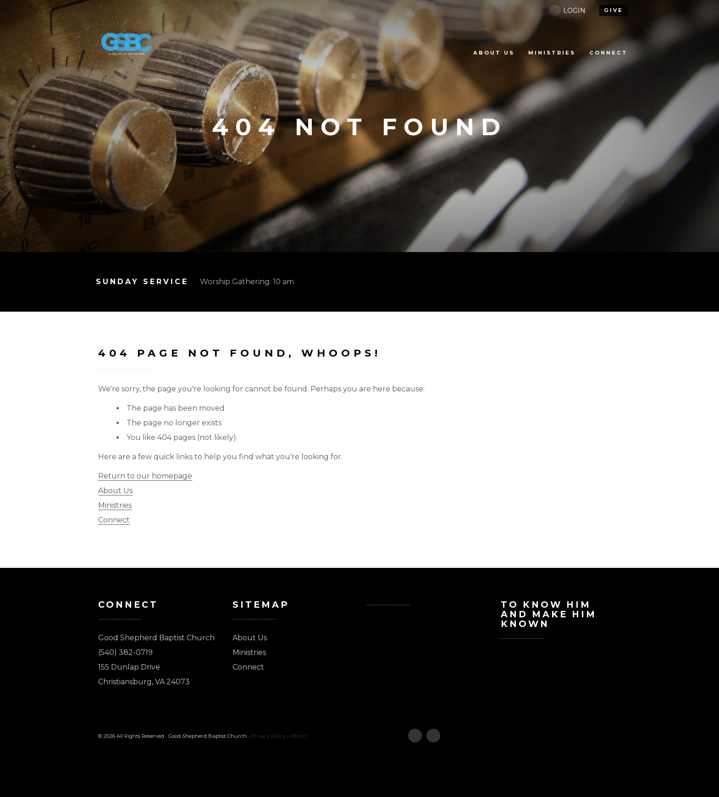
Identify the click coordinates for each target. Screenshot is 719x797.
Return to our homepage (145, 476)
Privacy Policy (268, 736)
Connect (114, 520)
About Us (115, 490)
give (613, 10)
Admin (298, 736)
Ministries (115, 505)
